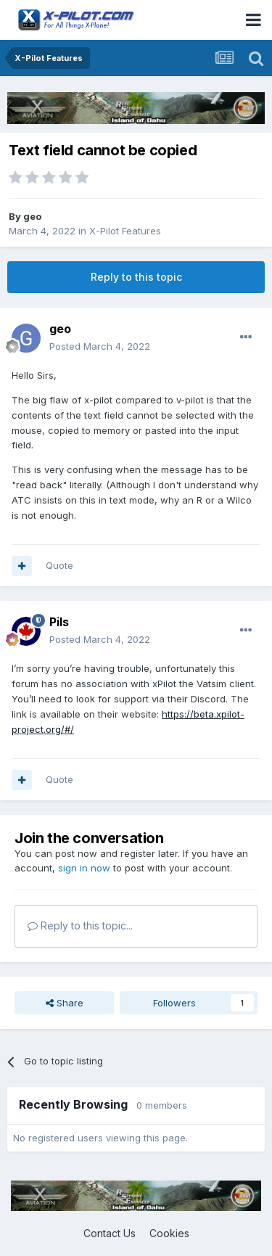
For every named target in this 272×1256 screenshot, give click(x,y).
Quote (59, 565)
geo (32, 216)
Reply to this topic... (80, 925)
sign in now (84, 868)
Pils (59, 622)
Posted (99, 346)
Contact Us (109, 1233)
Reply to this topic (136, 277)
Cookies (169, 1233)
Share (64, 1003)
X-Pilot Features (125, 231)
